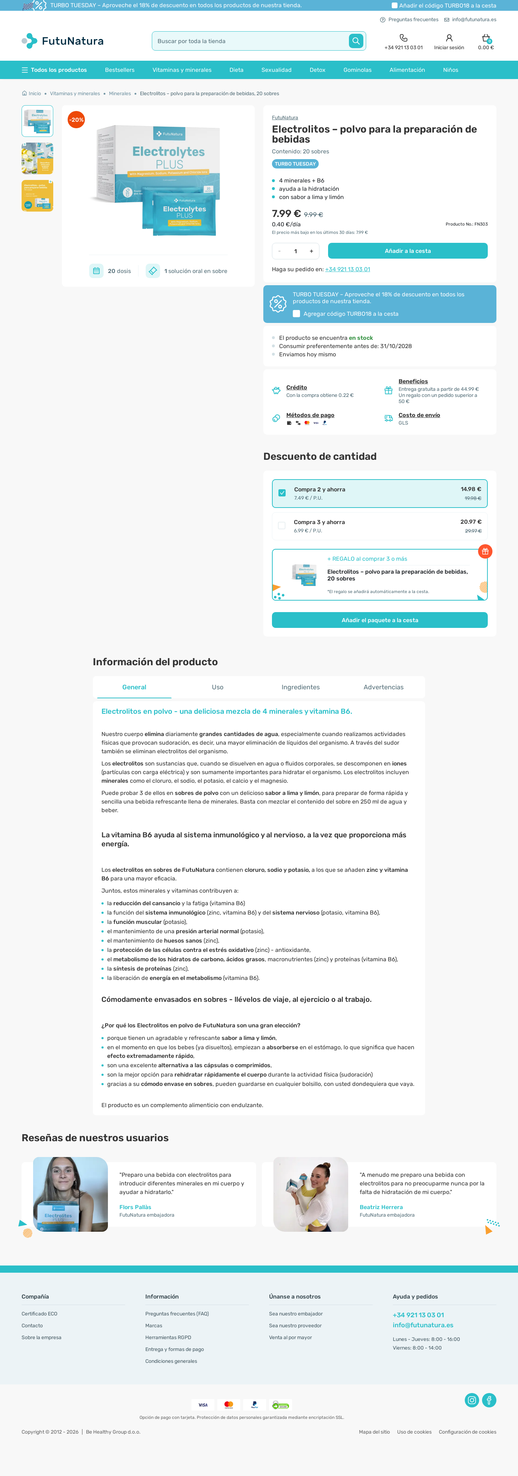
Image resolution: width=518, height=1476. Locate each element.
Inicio (31, 94)
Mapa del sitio (374, 1432)
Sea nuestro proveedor (295, 1326)
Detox (318, 69)
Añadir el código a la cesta (447, 5)
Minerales (120, 94)
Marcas (153, 1326)
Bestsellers (120, 69)
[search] (259, 41)
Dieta (237, 69)
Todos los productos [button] (54, 69)
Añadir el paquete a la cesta (380, 620)
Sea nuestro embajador (296, 1314)
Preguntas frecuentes (409, 20)
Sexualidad (277, 69)
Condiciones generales (171, 1361)
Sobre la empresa (42, 1337)
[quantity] (295, 251)
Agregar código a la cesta (351, 313)
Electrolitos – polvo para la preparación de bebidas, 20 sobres (209, 94)
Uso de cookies (414, 1432)
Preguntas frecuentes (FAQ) (177, 1314)
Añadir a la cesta (408, 250)
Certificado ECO (39, 1314)
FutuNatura (285, 118)
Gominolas (358, 69)
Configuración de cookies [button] (467, 1432)
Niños (450, 69)
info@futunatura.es (470, 20)
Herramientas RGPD (168, 1337)
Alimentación (407, 69)
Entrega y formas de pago (174, 1349)
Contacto (32, 1326)
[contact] (404, 41)
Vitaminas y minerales (182, 69)
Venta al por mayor (290, 1337)
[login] (449, 41)
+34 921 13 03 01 (347, 269)
